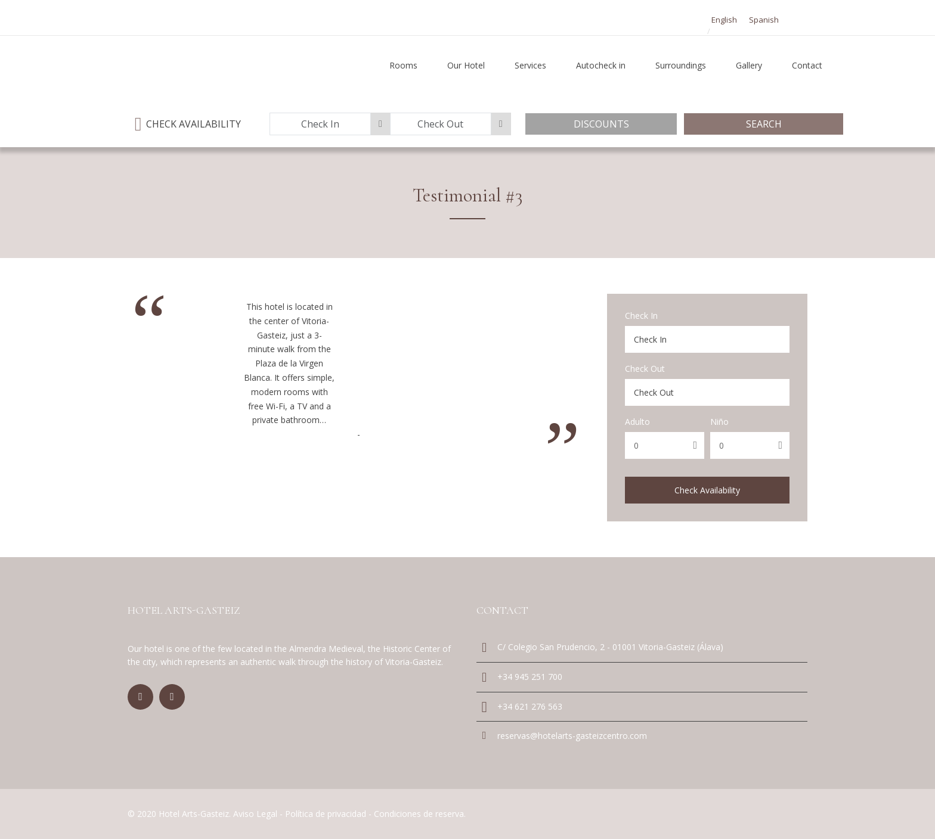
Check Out (645, 369)
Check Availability (707, 490)
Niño (719, 422)
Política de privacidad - (329, 813)
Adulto (637, 422)
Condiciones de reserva (419, 813)
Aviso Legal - (259, 813)
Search (764, 123)
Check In (641, 316)
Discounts (601, 123)
